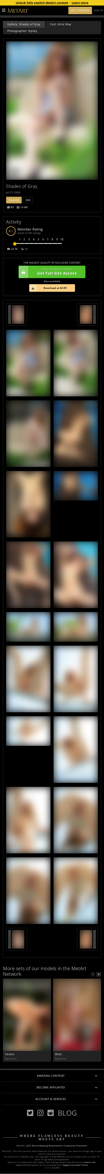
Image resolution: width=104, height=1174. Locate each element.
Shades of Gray (21, 186)
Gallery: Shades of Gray (23, 24)
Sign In (98, 10)
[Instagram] (40, 1113)
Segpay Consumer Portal (75, 1165)
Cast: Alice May (60, 24)
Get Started (80, 10)
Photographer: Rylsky (22, 31)
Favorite (14, 200)
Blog (67, 1113)
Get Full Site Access (51, 272)
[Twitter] (30, 1113)
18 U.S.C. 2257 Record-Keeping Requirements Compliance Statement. (52, 1145)
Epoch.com (90, 1162)
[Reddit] (50, 1113)
